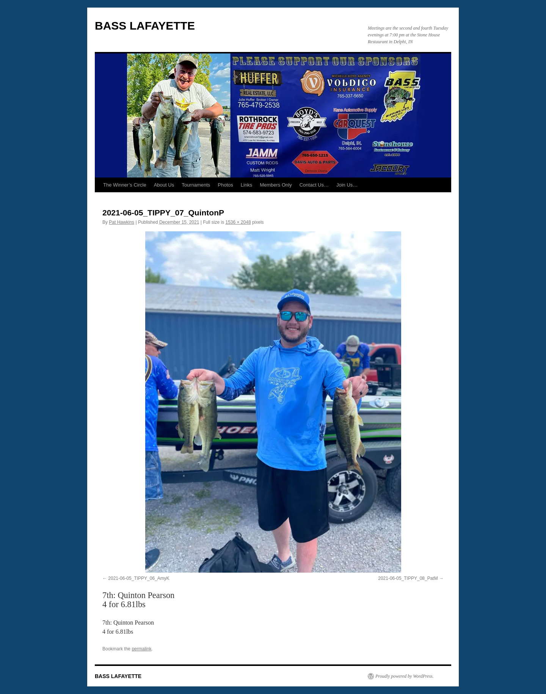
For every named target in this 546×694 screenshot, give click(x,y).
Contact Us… (314, 185)
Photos (225, 185)
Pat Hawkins (121, 222)
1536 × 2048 (238, 222)
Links (246, 185)
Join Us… (347, 185)
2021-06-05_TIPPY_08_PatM (408, 578)
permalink (141, 649)
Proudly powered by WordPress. (404, 676)
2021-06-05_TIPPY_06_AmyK (138, 578)
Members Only (276, 185)
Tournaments (196, 185)
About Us (164, 185)
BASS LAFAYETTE (145, 25)
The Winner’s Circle (124, 185)
